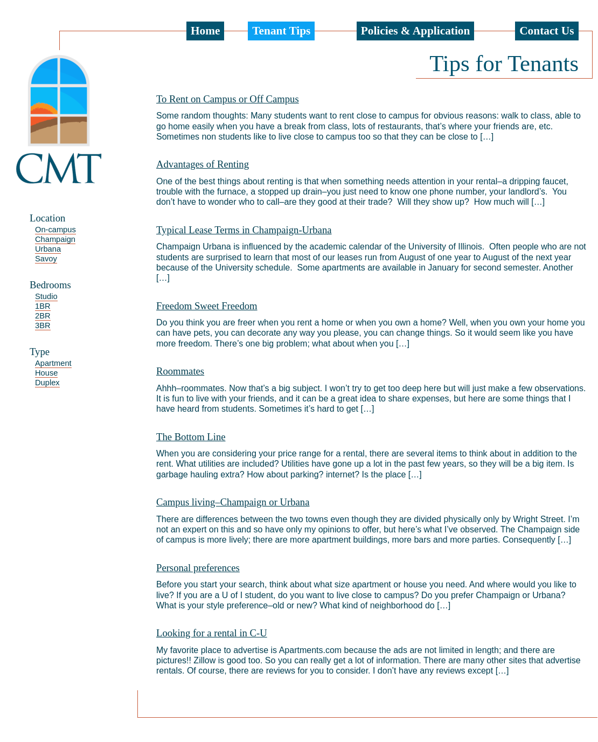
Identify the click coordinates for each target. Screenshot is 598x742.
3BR (43, 325)
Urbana (48, 249)
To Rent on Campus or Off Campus (227, 99)
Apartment (53, 363)
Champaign (55, 239)
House (46, 373)
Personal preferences (198, 567)
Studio (46, 296)
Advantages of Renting (202, 164)
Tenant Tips (281, 30)
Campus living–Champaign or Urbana (232, 502)
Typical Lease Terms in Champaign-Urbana (244, 229)
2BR (43, 315)
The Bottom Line (191, 436)
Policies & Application (415, 30)
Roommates (180, 371)
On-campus (55, 229)
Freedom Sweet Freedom (207, 305)
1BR (43, 306)
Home (205, 30)
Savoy (46, 258)
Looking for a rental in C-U (211, 633)
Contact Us (546, 30)
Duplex (47, 382)
